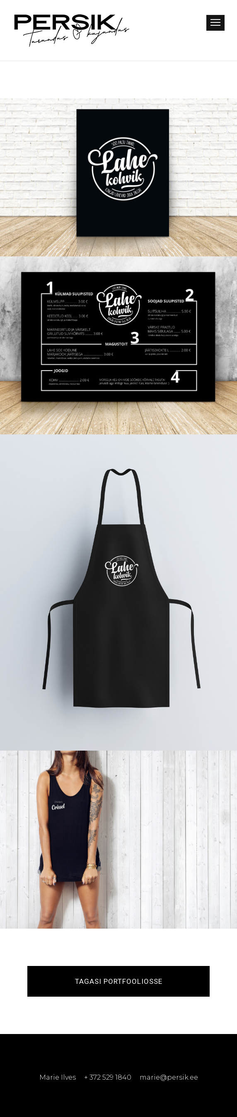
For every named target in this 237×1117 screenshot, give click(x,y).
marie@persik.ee (169, 1077)
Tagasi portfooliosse (118, 981)
